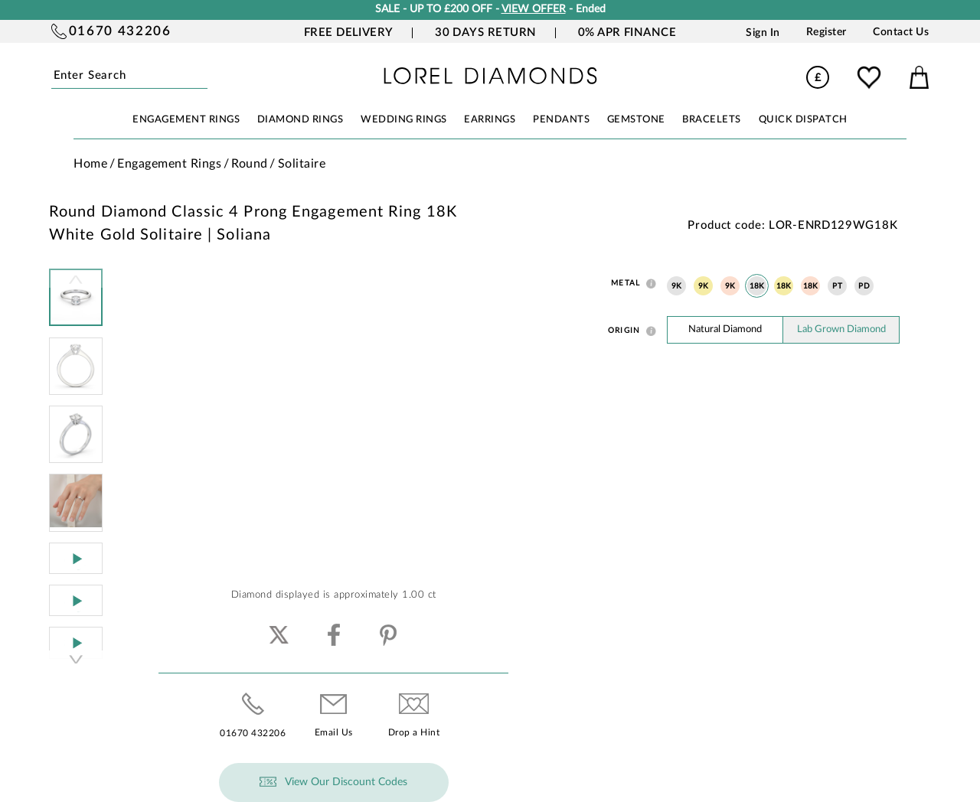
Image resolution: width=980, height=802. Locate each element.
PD (864, 286)
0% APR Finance (627, 32)
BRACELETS (711, 120)
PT (837, 286)
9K (676, 286)
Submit (205, 76)
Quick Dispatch (803, 120)
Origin (624, 330)
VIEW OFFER (533, 9)
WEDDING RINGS (404, 120)
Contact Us (901, 32)
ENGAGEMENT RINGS (186, 120)
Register (826, 32)
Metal (625, 283)
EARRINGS (489, 120)
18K (757, 286)
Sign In (763, 32)
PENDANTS (561, 120)
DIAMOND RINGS (300, 120)
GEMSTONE (636, 120)
